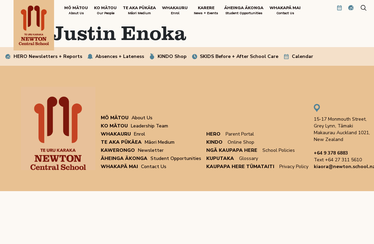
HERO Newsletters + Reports (48, 56)
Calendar (302, 56)
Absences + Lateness (119, 56)
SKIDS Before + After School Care (239, 56)
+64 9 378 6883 (331, 153)
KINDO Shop (172, 56)
